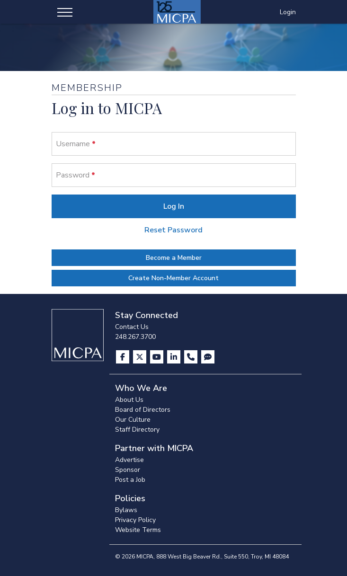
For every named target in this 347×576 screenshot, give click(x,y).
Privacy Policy (135, 519)
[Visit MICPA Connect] (207, 356)
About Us (129, 399)
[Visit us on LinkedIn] (174, 356)
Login (288, 12)
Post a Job (130, 479)
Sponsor (127, 469)
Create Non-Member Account (173, 278)
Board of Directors (142, 409)
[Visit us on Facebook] (123, 356)
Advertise (129, 459)
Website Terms (138, 529)
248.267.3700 (135, 336)
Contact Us (132, 326)
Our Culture (133, 419)
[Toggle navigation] (65, 12)
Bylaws (126, 509)
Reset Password (173, 230)
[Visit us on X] (140, 356)
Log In (173, 206)
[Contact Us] (191, 356)
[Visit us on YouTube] (157, 356)
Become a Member (174, 257)
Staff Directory (137, 429)
